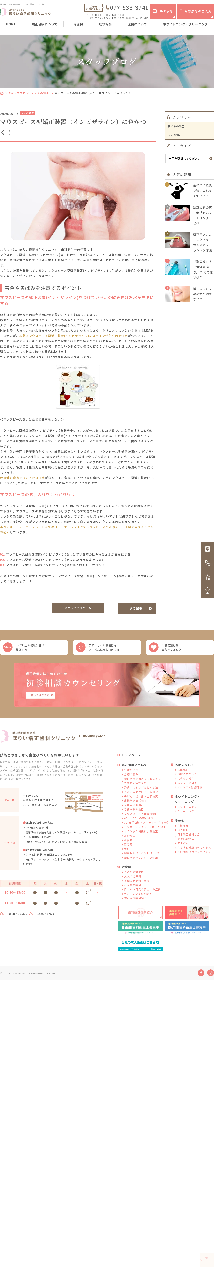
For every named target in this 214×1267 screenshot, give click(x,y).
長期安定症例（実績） (138, 887)
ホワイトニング (187, 813)
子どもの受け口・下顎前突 (141, 798)
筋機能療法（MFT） (136, 807)
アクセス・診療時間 (190, 793)
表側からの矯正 (134, 811)
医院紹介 (183, 776)
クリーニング (185, 817)
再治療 (128, 850)
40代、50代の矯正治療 (138, 824)
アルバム (183, 849)
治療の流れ (131, 776)
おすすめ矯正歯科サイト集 (194, 854)
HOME (11, 24)
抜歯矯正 (129, 846)
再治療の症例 (132, 891)
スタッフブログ (18, 93)
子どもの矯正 (178, 127)
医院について (137, 24)
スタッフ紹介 (185, 785)
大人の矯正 (41, 93)
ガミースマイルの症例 (138, 900)
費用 (127, 855)
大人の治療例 (132, 882)
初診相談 (105, 24)
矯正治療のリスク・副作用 (141, 864)
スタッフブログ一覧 (77, 608)
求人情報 (183, 836)
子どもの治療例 (134, 878)
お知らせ (183, 832)
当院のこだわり (187, 780)
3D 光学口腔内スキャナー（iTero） (147, 829)
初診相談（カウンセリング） (142, 859)
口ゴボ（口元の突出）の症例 (142, 895)
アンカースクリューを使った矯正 (145, 833)
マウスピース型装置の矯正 (141, 820)
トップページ (131, 761)
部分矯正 (129, 842)
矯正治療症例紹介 (135, 904)
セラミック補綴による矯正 (141, 837)
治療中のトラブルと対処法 (141, 794)
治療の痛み (131, 780)
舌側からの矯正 (134, 815)
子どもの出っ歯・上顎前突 (141, 802)
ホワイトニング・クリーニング (185, 24)
